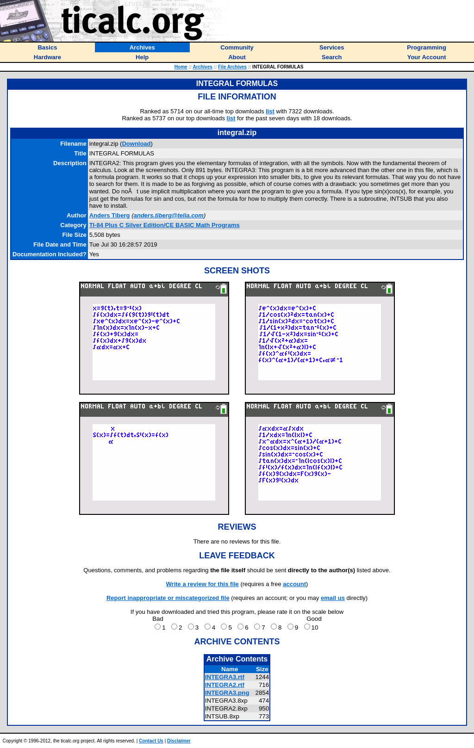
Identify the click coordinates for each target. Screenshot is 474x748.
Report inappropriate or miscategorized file (168, 597)
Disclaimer (179, 740)
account (294, 584)
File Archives (232, 66)
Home (181, 66)
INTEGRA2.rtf (224, 684)
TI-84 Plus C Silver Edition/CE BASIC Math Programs (164, 225)
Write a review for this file (202, 584)
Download (136, 143)
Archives (202, 66)
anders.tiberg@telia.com (168, 215)
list (270, 111)
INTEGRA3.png (227, 692)
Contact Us (151, 740)
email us (333, 597)
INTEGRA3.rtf (224, 677)
